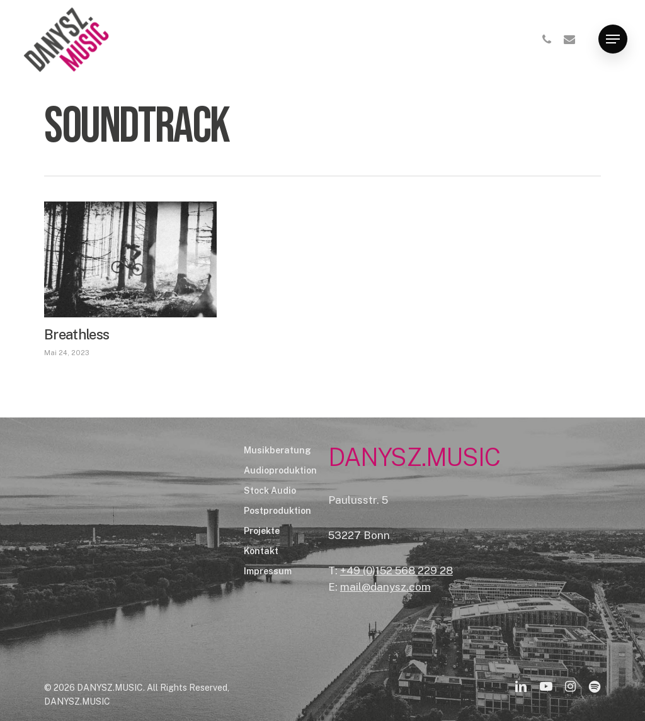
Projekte (262, 531)
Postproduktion (277, 511)
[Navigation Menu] (612, 39)
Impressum (268, 571)
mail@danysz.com (385, 587)
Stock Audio (270, 490)
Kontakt (261, 551)
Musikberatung (277, 450)
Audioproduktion (280, 470)
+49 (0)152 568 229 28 (396, 570)
